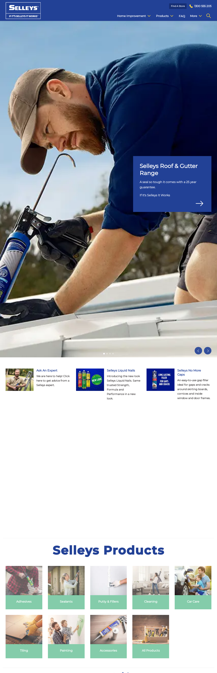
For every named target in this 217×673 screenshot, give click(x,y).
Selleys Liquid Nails (121, 370)
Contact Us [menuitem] (194, 16)
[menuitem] (200, 6)
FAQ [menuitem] (179, 16)
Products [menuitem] (161, 16)
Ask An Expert (46, 370)
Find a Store (178, 6)
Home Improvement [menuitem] (131, 16)
